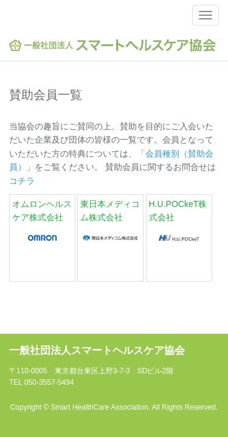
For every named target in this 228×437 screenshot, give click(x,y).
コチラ (22, 181)
